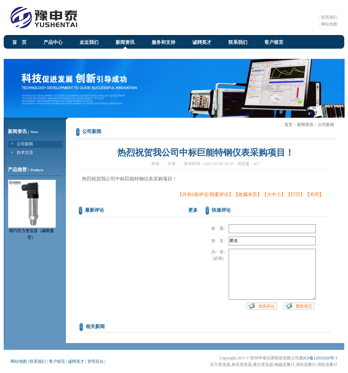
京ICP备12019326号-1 (318, 358)
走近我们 (89, 42)
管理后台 (95, 361)
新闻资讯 (125, 42)
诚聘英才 (201, 42)
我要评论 (219, 194)
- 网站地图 (328, 24)
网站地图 (19, 361)
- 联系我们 (328, 17)
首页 (288, 124)
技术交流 (25, 152)
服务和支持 (163, 42)
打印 (295, 194)
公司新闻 (25, 144)
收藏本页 (247, 194)
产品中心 (53, 42)
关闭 (314, 194)
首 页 (19, 42)
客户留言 (273, 42)
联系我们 (237, 42)
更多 (193, 210)
